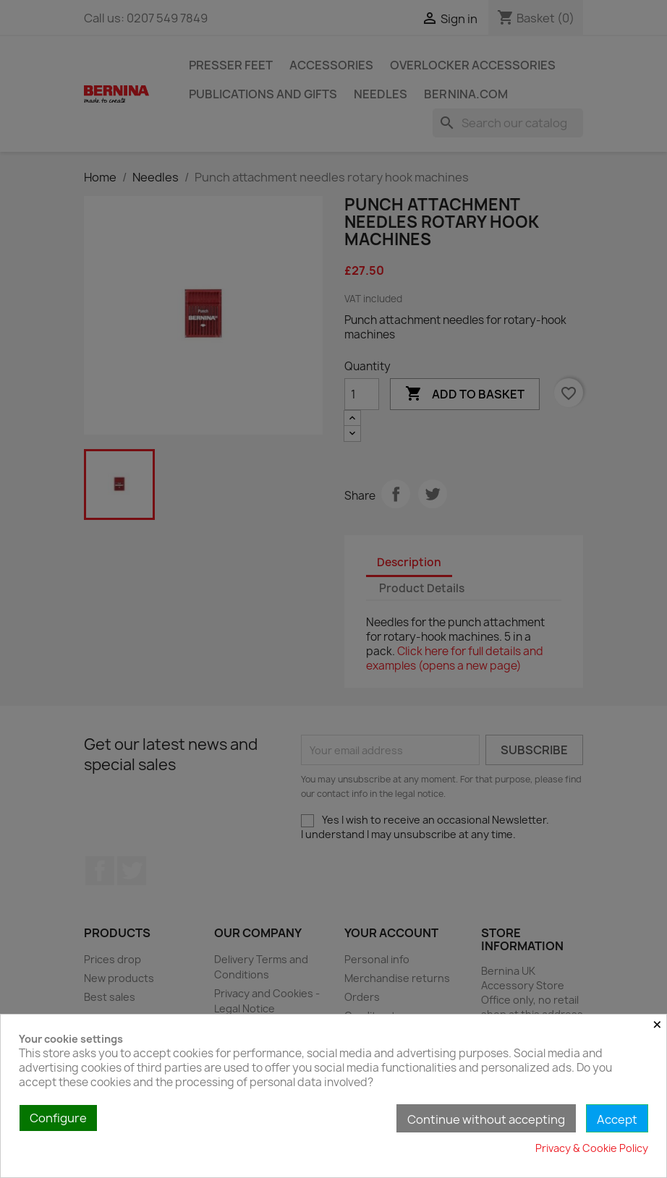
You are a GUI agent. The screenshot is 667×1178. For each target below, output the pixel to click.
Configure (58, 1118)
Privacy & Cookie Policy (591, 1148)
